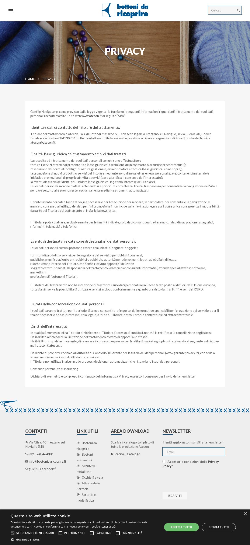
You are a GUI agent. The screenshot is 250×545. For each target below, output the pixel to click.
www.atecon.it (92, 116)
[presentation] (195, 479)
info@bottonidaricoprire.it (47, 461)
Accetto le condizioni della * (191, 464)
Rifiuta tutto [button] (219, 527)
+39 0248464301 (41, 454)
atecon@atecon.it (49, 346)
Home (30, 78)
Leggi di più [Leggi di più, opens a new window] (108, 526)
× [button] (245, 514)
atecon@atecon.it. (43, 142)
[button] (84, 539)
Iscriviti (175, 496)
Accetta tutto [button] (181, 527)
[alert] (125, 527)
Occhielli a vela (90, 477)
